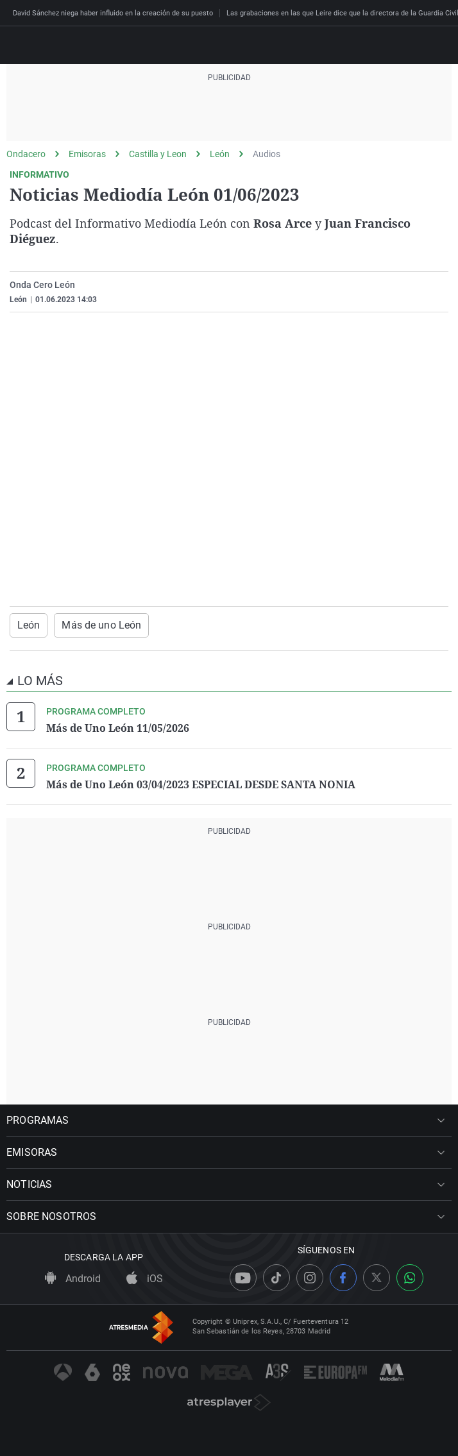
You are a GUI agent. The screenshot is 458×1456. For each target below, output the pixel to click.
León (220, 154)
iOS (144, 1279)
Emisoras (87, 154)
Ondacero (26, 154)
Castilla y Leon (158, 154)
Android (73, 1279)
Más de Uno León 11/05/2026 (117, 728)
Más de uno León (101, 625)
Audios (266, 154)
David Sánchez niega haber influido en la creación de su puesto (113, 13)
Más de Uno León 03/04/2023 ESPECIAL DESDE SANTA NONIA (200, 784)
